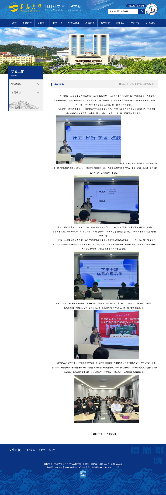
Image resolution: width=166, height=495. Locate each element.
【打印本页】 (98, 434)
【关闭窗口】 (110, 434)
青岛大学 (30, 450)
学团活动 (16, 92)
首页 (14, 23)
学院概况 (27, 23)
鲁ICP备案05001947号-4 (66, 467)
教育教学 (90, 23)
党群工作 (42, 23)
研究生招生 (74, 23)
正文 (154, 84)
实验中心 (120, 23)
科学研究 (105, 23)
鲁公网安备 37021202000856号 (105, 467)
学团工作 (135, 23)
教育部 (42, 450)
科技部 (52, 450)
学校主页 (131, 6)
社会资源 (150, 23)
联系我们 (141, 6)
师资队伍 (57, 23)
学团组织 (16, 83)
